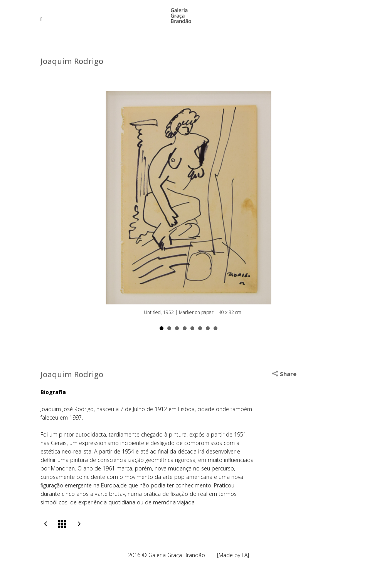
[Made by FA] (233, 555)
